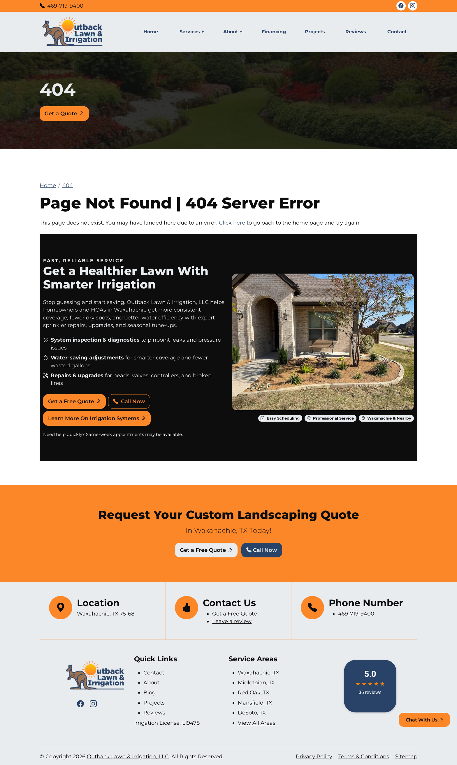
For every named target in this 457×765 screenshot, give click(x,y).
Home (150, 31)
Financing (274, 31)
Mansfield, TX (255, 703)
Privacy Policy (314, 756)
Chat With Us (424, 720)
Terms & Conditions (363, 756)
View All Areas (256, 723)
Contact (397, 31)
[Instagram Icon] (412, 6)
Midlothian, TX (256, 682)
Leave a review (232, 621)
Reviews (355, 31)
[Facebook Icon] (401, 6)
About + (232, 31)
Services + (192, 31)
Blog (149, 692)
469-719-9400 (65, 6)
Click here (232, 223)
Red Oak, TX (253, 692)
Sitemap (406, 756)
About (151, 682)
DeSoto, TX (252, 713)
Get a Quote (64, 113)
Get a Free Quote (74, 401)
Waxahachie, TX (258, 673)
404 (67, 185)
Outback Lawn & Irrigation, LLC (128, 756)
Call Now (129, 401)
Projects (315, 31)
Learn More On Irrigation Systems (97, 418)
